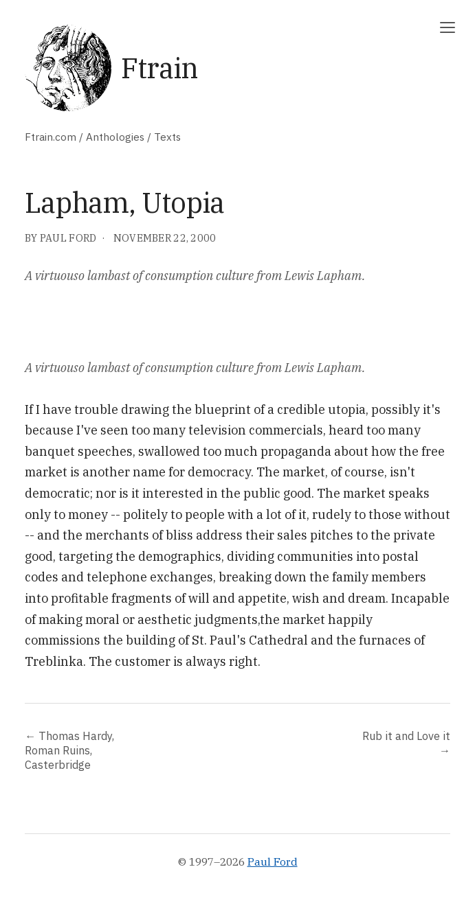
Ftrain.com (50, 136)
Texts (167, 136)
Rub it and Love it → (406, 742)
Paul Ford (272, 861)
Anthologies (115, 136)
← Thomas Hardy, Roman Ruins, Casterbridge (69, 750)
